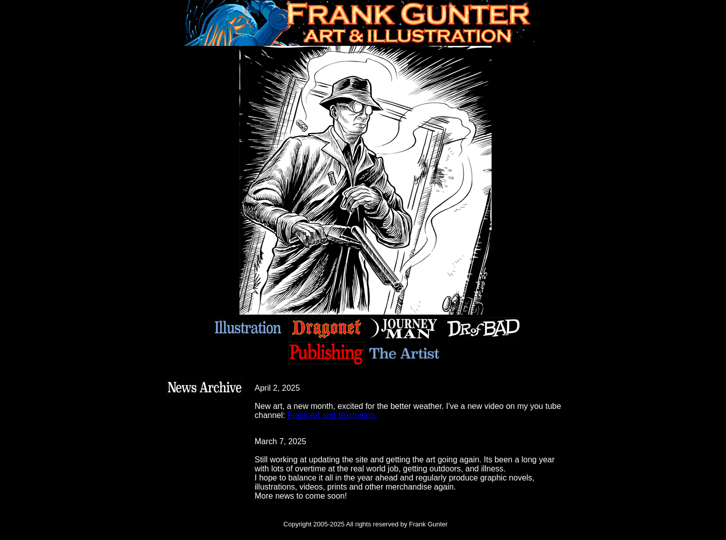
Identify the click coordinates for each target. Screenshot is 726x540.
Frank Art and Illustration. (332, 415)
